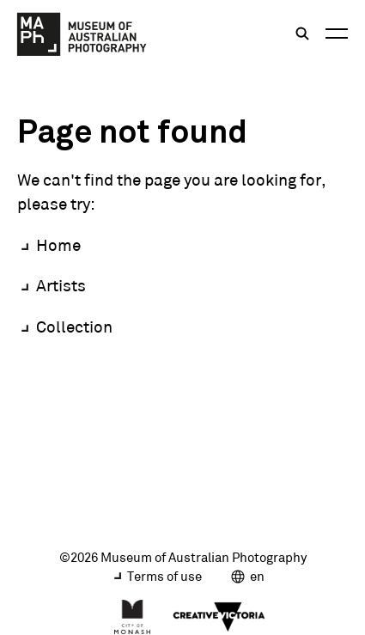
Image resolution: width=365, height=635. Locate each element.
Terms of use (164, 576)
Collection (74, 326)
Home (58, 245)
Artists (61, 285)
